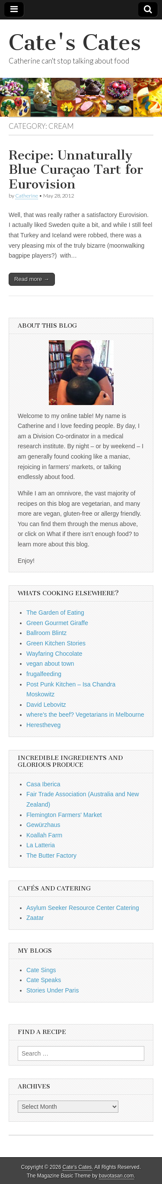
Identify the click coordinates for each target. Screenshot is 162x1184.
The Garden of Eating (55, 612)
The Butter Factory (51, 855)
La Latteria (40, 845)
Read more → (31, 279)
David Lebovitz (46, 704)
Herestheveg (43, 724)
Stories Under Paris (52, 990)
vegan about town (50, 663)
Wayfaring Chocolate (54, 653)
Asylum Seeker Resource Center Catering (82, 907)
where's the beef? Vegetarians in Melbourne (85, 714)
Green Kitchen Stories (56, 643)
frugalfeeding (43, 673)
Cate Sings (41, 970)
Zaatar (35, 917)
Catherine (26, 195)
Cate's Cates (75, 42)
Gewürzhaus (43, 824)
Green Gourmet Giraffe (57, 622)
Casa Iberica (43, 784)
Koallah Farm (44, 835)
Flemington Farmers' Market (64, 814)
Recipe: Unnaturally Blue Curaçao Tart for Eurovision (76, 169)
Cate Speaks (43, 980)
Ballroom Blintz (46, 632)
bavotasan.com (116, 1176)
